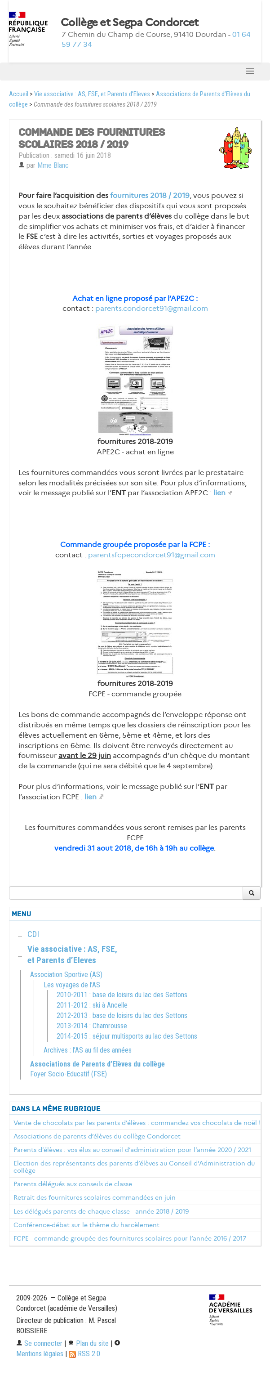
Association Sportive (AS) (66, 974)
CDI (33, 934)
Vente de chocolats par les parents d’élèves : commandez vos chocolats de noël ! (137, 1123)
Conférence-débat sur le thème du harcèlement (86, 1225)
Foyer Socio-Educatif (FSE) (68, 1074)
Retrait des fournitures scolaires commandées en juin (94, 1197)
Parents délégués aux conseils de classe (72, 1184)
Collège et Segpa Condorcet (129, 22)
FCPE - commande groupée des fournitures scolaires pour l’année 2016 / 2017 (129, 1238)
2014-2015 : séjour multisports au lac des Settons (127, 1036)
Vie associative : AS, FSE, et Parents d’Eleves (92, 94)
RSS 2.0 (84, 1353)
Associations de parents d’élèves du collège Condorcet (97, 1136)
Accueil (18, 94)
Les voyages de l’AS (72, 985)
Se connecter (39, 1343)
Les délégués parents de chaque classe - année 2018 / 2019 (101, 1211)
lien (219, 493)
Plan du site (88, 1343)
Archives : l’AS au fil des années (88, 1050)
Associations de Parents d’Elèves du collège (97, 1064)
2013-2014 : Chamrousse (92, 1026)
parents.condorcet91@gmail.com (151, 308)
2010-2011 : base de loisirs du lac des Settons (122, 995)
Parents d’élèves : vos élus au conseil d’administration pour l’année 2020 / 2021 (132, 1150)
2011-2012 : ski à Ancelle (92, 1005)
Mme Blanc (53, 165)
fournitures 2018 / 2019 (150, 195)
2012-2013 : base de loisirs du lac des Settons (122, 1015)
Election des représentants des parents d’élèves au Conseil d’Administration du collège (134, 1166)
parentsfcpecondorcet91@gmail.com (151, 555)
